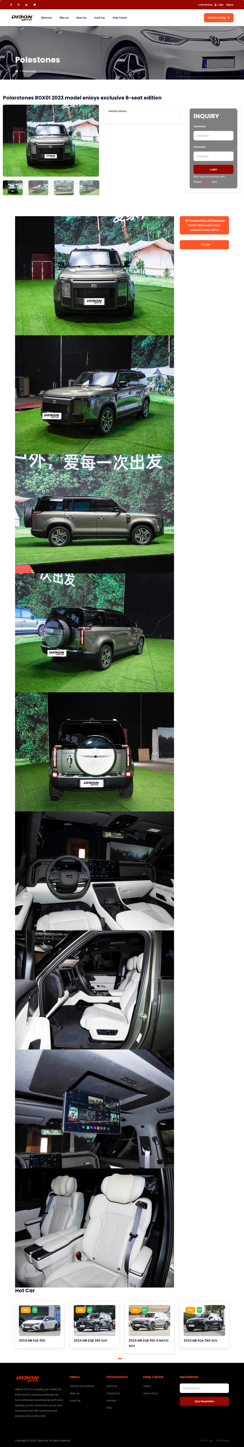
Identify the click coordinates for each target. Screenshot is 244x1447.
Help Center (120, 17)
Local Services (205, 4)
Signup (230, 4)
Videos (147, 1386)
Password (199, 146)
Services (111, 1400)
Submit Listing (219, 17)
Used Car (99, 17)
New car (75, 1393)
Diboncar (46, 17)
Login (218, 4)
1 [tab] (120, 1358)
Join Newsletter (204, 1401)
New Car (81, 17)
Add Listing (222, 1440)
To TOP (205, 244)
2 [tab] (125, 1358)
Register (207, 181)
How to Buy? (150, 1393)
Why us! (64, 17)
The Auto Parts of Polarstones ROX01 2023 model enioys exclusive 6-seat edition (205, 225)
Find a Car (207, 1440)
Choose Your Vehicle (82, 1386)
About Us (112, 1386)
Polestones (29, 71)
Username (199, 126)
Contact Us (113, 1393)
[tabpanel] (39, 1324)
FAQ (109, 1407)
